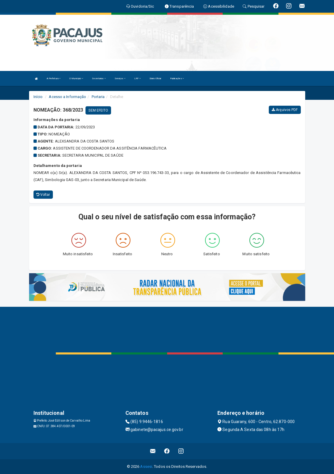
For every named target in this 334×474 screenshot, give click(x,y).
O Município (76, 78)
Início (38, 97)
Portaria (98, 97)
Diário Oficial (155, 78)
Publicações (177, 78)
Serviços (120, 78)
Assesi (146, 466)
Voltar (43, 195)
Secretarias (98, 78)
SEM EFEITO (98, 110)
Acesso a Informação (67, 97)
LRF (137, 78)
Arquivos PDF (285, 110)
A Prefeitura (54, 78)
